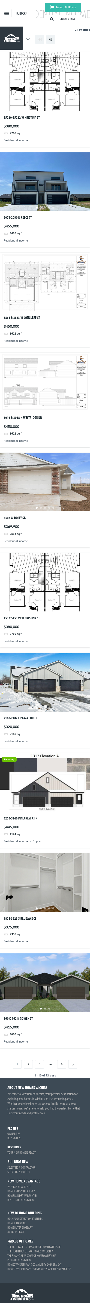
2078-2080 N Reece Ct (18, 217)
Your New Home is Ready (21, 1152)
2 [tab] (41, 107)
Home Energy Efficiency (21, 1191)
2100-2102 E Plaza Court (20, 718)
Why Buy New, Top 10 (19, 1187)
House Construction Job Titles (24, 1218)
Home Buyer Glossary (20, 1227)
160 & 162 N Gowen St (18, 1018)
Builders (21, 13)
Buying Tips (13, 1138)
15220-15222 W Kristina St (22, 117)
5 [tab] (53, 107)
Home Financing (16, 1223)
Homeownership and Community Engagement (34, 1264)
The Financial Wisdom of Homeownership (31, 1255)
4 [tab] (49, 107)
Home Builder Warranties (22, 1195)
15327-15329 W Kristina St (22, 618)
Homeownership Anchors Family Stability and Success (39, 1269)
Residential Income (16, 140)
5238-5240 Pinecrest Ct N (20, 818)
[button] (7, 13)
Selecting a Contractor (21, 1167)
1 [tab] (37, 107)
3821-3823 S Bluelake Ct (20, 918)
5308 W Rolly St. (15, 517)
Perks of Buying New (19, 1260)
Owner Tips (13, 1133)
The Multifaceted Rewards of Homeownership (34, 1247)
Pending (9, 759)
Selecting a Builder (18, 1172)
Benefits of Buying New (20, 1200)
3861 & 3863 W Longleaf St (22, 317)
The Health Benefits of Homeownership (30, 1251)
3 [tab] (45, 107)
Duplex (37, 841)
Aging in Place (15, 1232)
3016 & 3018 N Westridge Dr (23, 417)
